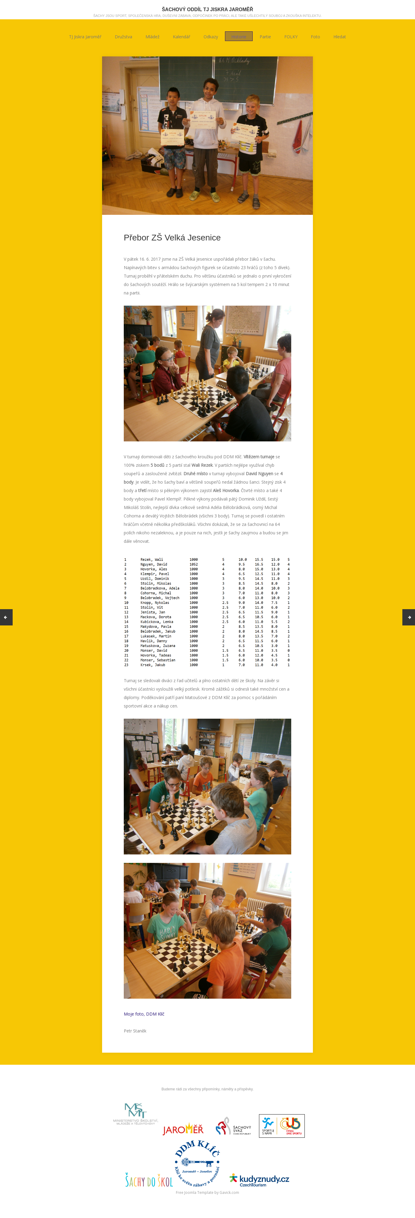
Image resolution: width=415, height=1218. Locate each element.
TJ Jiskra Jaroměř (85, 36)
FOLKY (291, 36)
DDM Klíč (155, 1014)
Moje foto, (135, 1014)
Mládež (152, 36)
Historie (238, 36)
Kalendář (181, 36)
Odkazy (211, 36)
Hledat (339, 36)
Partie (265, 36)
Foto (315, 36)
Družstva (123, 36)
